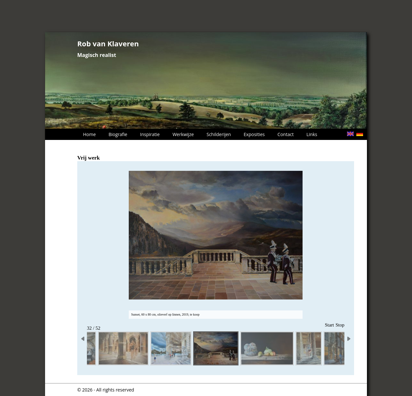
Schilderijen (219, 134)
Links (311, 134)
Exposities (254, 134)
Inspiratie (150, 134)
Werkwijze (183, 134)
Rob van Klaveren (108, 43)
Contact (285, 134)
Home (89, 134)
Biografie (117, 134)
